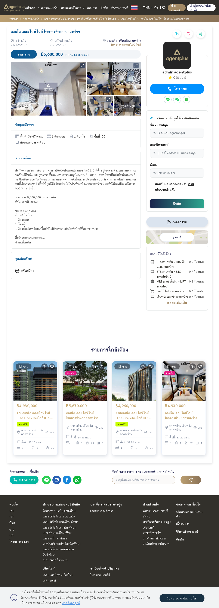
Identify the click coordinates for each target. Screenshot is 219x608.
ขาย (11, 511)
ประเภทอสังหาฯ (72, 8)
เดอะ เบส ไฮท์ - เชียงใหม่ (58, 575)
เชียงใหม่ (49, 568)
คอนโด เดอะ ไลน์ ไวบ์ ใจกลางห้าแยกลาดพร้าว (82, 416)
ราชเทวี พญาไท (152, 533)
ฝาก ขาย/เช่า (176, 7)
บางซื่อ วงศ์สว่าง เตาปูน (106, 504)
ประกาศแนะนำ (48, 8)
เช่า (11, 516)
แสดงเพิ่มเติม (177, 302)
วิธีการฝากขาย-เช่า (187, 531)
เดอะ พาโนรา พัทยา (55, 538)
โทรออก (177, 88)
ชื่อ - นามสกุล (159, 125)
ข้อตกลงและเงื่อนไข (188, 504)
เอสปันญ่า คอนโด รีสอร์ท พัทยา (61, 543)
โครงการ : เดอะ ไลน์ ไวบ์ (126, 45)
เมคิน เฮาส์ (49, 580)
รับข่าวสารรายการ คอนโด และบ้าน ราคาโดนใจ (143, 471)
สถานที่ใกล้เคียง (160, 254)
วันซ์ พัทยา (49, 554)
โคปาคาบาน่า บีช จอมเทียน (59, 511)
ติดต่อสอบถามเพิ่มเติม (24, 471)
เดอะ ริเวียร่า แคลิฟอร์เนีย (58, 549)
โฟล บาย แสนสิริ (100, 575)
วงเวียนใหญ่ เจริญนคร (104, 568)
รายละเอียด (23, 158)
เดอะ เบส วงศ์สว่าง (101, 511)
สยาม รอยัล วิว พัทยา (55, 560)
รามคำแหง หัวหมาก (154, 538)
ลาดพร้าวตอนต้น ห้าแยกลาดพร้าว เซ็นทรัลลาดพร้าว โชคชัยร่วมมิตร (80, 19)
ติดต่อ (104, 8)
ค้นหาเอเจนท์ (119, 8)
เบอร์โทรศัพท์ (159, 145)
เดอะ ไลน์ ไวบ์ (128, 19)
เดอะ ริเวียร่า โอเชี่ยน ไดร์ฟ (59, 516)
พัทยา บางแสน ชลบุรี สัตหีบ (61, 504)
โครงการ (92, 8)
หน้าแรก (30, 8)
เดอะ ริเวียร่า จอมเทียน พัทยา (60, 522)
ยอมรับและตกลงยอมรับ (171, 184)
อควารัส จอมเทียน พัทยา (57, 533)
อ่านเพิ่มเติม (23, 242)
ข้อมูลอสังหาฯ (24, 124)
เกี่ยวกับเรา (182, 524)
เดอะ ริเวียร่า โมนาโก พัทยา (59, 527)
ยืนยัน (177, 203)
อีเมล (153, 165)
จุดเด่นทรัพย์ (23, 258)
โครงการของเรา (19, 541)
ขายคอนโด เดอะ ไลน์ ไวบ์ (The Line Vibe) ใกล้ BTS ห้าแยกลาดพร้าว (35, 417)
